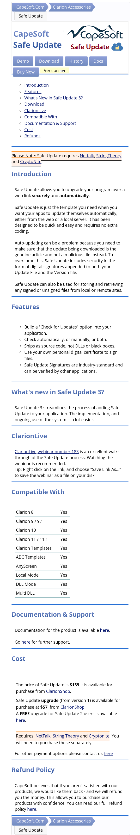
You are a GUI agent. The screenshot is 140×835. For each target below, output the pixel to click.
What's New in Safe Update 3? (53, 98)
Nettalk (87, 155)
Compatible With (40, 117)
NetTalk (43, 736)
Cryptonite (99, 736)
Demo (23, 61)
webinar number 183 (58, 451)
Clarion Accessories (72, 7)
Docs (98, 61)
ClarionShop (58, 691)
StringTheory (109, 155)
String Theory (66, 736)
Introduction (36, 85)
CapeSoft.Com (30, 7)
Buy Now (26, 72)
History (76, 61)
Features (32, 91)
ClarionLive (35, 110)
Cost (28, 129)
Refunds (32, 136)
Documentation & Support (50, 123)
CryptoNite (31, 161)
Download (49, 61)
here (104, 630)
